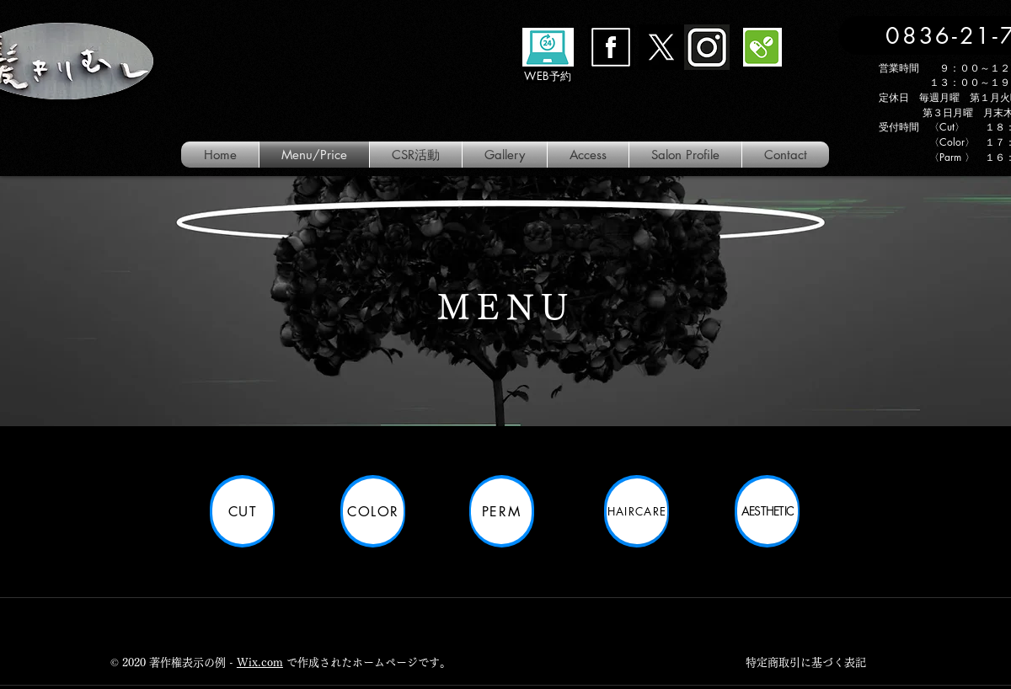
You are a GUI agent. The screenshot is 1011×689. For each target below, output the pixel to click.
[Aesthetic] (767, 511)
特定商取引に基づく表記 (806, 662)
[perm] (501, 511)
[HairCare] (637, 511)
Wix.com (260, 662)
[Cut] (242, 511)
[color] (373, 511)
